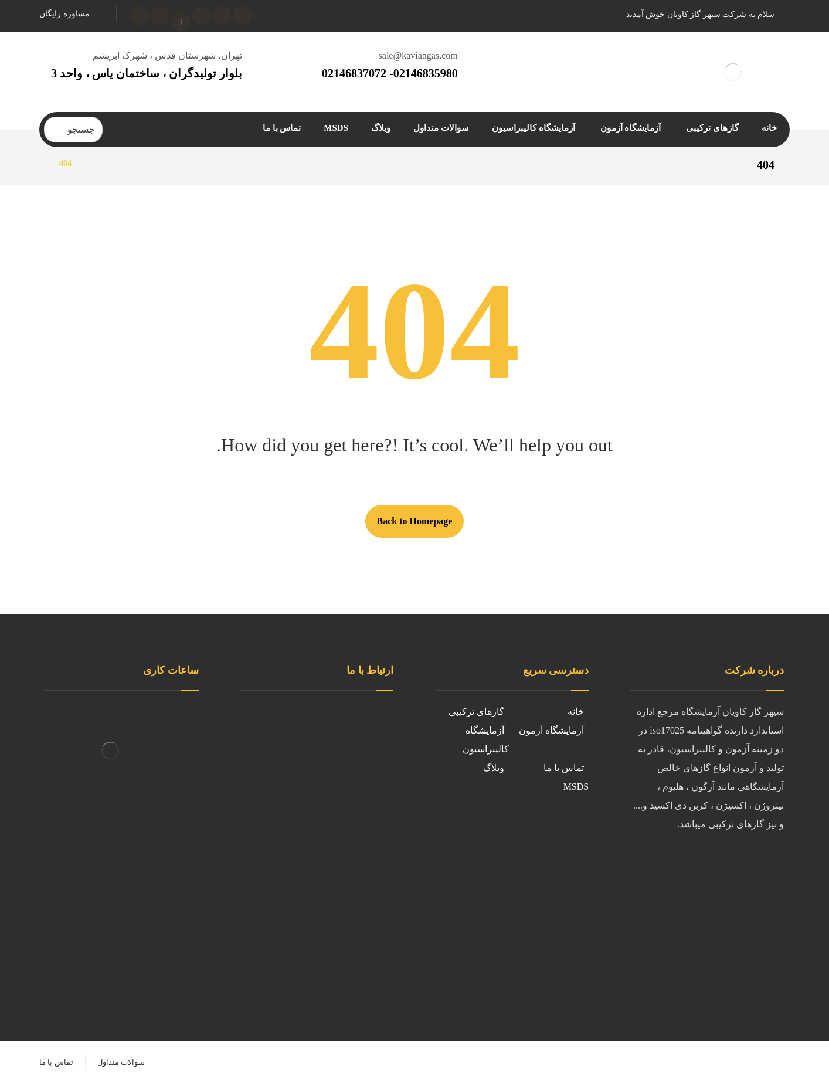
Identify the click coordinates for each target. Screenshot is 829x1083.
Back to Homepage (415, 521)
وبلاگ (493, 768)
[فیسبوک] (242, 15)
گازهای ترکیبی (476, 712)
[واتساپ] (139, 15)
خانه (576, 712)
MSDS (576, 787)
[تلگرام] (160, 15)
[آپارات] (180, 22)
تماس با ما (563, 768)
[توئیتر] (221, 15)
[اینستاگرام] (201, 15)
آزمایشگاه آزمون (551, 730)
